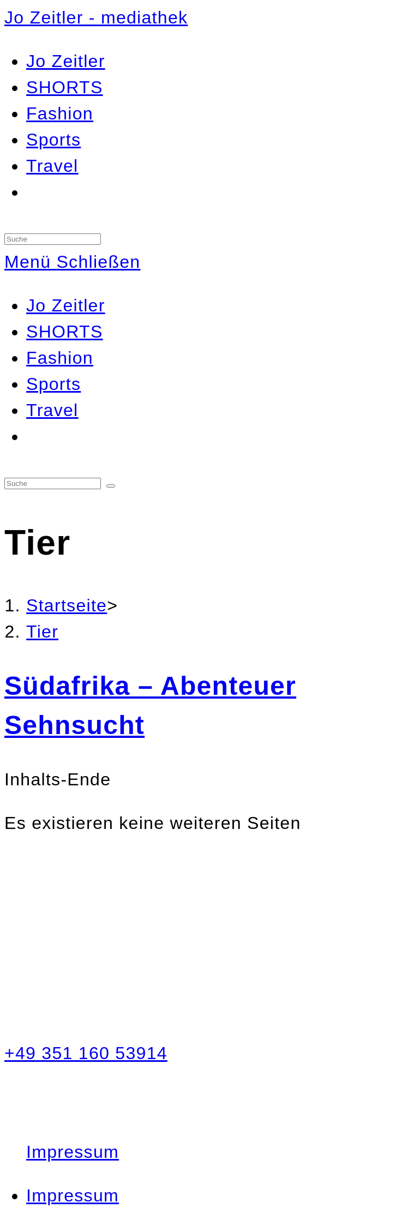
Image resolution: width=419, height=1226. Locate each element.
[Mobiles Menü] (72, 262)
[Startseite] (66, 605)
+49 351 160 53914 (85, 1053)
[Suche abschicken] (110, 486)
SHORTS (64, 331)
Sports (53, 384)
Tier (42, 631)
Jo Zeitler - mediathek (96, 17)
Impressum (72, 1152)
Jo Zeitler (65, 305)
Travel (52, 410)
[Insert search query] (52, 239)
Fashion (59, 358)
